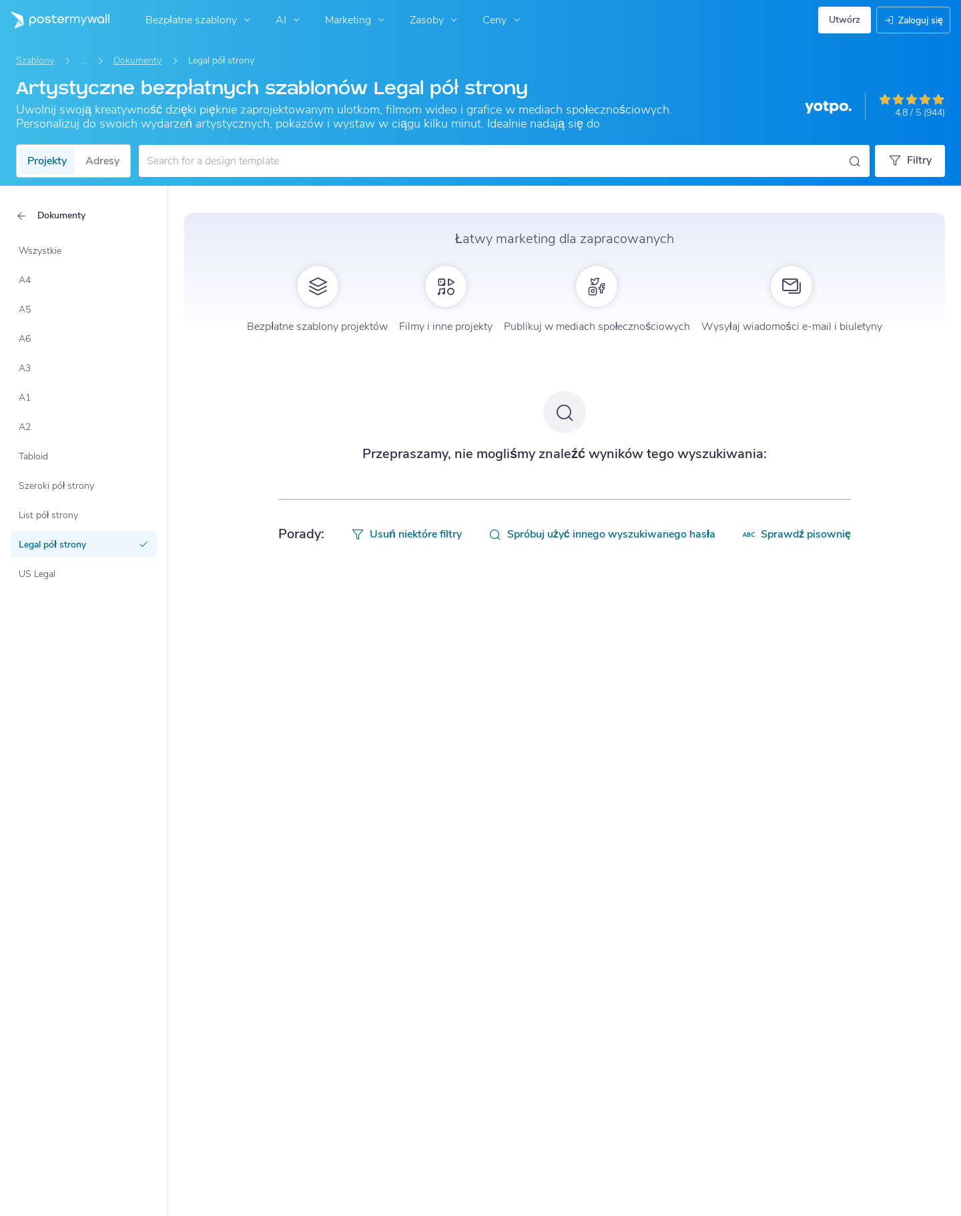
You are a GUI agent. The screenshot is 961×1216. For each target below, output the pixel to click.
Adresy (102, 161)
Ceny (503, 20)
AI (289, 20)
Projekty (47, 161)
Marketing (356, 20)
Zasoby (435, 20)
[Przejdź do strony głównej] (54, 20)
